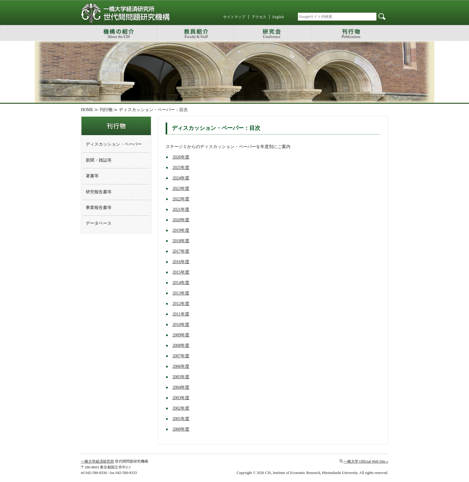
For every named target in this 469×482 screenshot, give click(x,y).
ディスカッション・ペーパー (114, 144)
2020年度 (180, 220)
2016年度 (180, 261)
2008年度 (180, 345)
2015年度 (180, 272)
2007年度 (180, 356)
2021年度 (180, 209)
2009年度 (180, 335)
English (278, 17)
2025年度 (180, 167)
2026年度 (180, 157)
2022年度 (180, 199)
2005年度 (180, 377)
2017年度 (180, 251)
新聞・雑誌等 (99, 160)
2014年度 (180, 282)
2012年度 (180, 303)
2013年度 (180, 293)
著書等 (92, 176)
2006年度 (180, 366)
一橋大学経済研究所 (97, 461)
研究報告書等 (99, 192)
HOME (87, 109)
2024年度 (180, 178)
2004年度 (180, 387)
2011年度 (180, 314)
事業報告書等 (99, 207)
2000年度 (180, 429)
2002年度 (180, 408)
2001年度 (180, 418)
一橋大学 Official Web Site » (366, 461)
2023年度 (180, 188)
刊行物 (106, 109)
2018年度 (180, 241)
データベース (99, 223)
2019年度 (180, 230)
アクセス (259, 17)
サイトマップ (234, 17)
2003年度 (180, 398)
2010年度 (180, 324)
